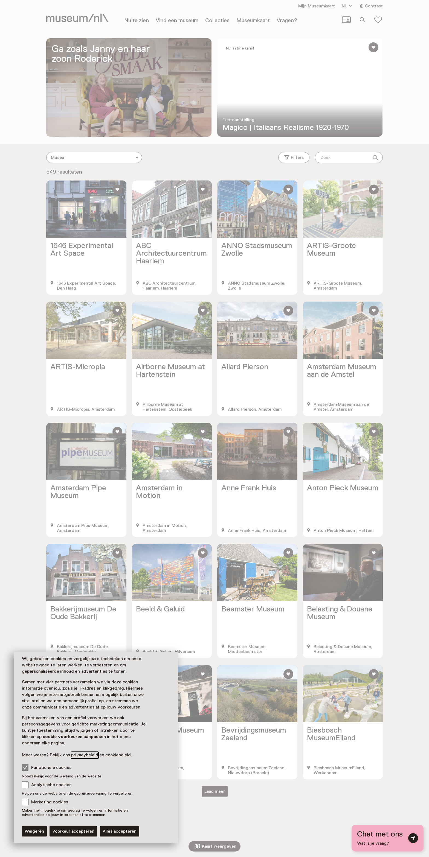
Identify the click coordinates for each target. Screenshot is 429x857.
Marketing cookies (49, 802)
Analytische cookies (51, 784)
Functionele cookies (46, 767)
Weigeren (34, 831)
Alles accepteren (120, 831)
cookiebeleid (118, 755)
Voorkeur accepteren (73, 831)
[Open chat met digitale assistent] (388, 838)
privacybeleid (84, 755)
